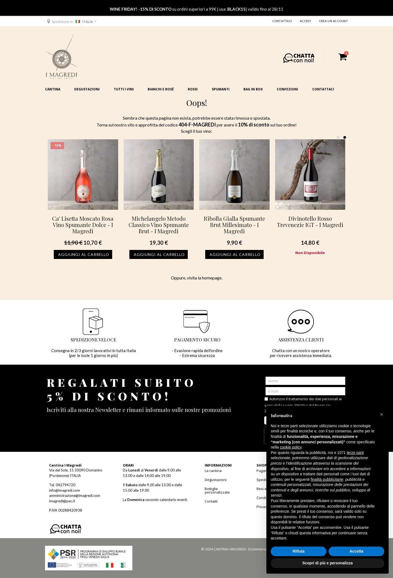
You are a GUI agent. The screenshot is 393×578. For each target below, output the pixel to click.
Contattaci (282, 21)
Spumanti (221, 89)
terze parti (355, 452)
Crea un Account (333, 21)
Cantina (52, 89)
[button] (71, 21)
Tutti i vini (124, 89)
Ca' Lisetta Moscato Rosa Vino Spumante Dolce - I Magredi (83, 225)
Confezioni (287, 89)
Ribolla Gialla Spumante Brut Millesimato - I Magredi (234, 225)
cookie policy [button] (290, 447)
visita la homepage (204, 277)
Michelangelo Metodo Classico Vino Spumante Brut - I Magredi (159, 225)
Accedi (305, 21)
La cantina (213, 470)
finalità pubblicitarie (327, 479)
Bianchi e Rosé (161, 89)
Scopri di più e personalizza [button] (327, 563)
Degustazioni (87, 89)
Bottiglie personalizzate (217, 490)
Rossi (193, 89)
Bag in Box (253, 89)
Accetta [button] (357, 551)
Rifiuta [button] (299, 551)
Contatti (211, 501)
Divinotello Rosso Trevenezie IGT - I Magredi (310, 221)
